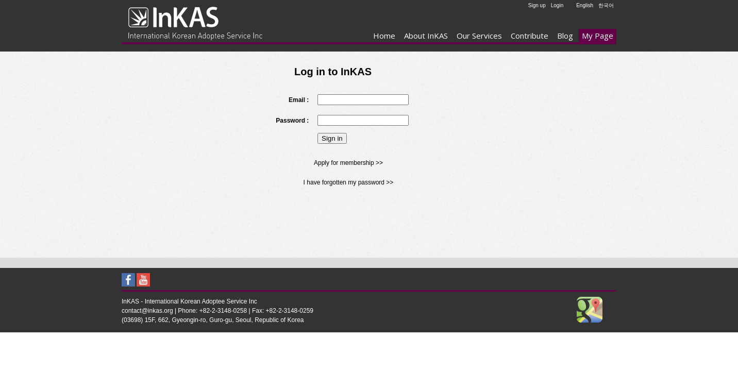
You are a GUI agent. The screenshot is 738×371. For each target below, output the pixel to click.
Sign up (537, 5)
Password (290, 120)
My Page (597, 35)
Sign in (332, 138)
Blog (565, 35)
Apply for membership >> (348, 162)
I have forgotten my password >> (349, 182)
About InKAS (426, 35)
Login (557, 5)
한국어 (606, 5)
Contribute (529, 35)
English (584, 5)
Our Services (479, 35)
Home (384, 35)
